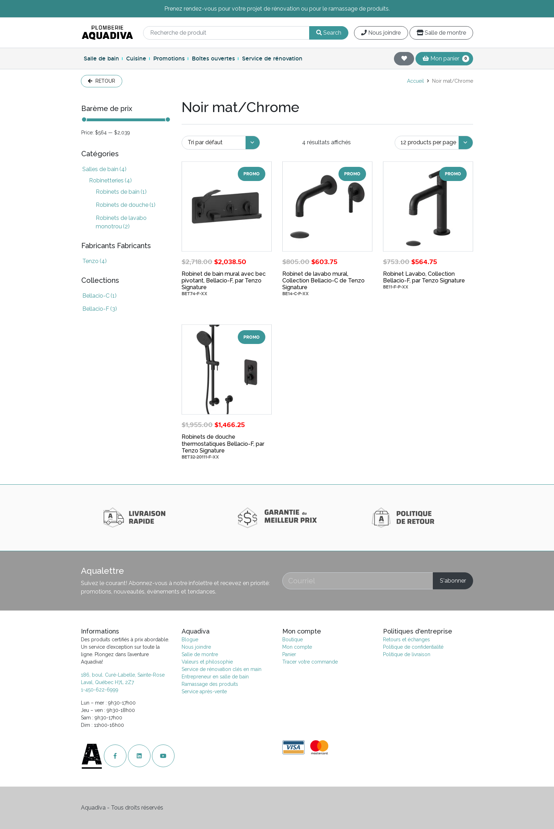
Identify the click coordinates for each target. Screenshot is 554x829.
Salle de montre (441, 32)
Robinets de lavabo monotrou (121, 222)
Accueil (415, 81)
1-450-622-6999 (99, 690)
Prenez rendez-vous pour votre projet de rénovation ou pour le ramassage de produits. (277, 8)
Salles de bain (104, 169)
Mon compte (297, 647)
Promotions (169, 58)
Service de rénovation (272, 58)
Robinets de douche (125, 205)
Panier (289, 654)
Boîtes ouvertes (213, 58)
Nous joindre (381, 32)
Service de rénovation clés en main (221, 669)
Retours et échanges (406, 639)
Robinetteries (110, 180)
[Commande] (221, 143)
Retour (101, 81)
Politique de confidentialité (413, 647)
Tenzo (94, 261)
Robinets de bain (121, 191)
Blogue (190, 639)
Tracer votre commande (310, 662)
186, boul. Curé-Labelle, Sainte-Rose (123, 675)
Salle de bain (101, 58)
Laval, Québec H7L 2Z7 (107, 682)
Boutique (292, 639)
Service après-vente (204, 691)
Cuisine (136, 58)
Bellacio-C (99, 295)
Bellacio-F (99, 308)
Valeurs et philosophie (207, 662)
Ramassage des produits (210, 684)
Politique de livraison (406, 654)
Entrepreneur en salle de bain (215, 676)
